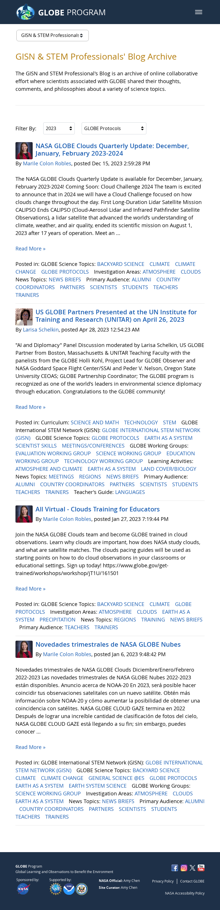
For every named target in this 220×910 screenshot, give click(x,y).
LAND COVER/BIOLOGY (169, 468)
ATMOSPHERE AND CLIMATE (49, 468)
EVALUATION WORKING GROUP (53, 453)
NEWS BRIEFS (65, 279)
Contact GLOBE (192, 881)
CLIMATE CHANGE (63, 777)
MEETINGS (62, 476)
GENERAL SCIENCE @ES (117, 777)
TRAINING (153, 619)
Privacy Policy (163, 881)
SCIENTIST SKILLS (36, 445)
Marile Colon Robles (47, 163)
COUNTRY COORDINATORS (73, 484)
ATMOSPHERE (160, 271)
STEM (170, 422)
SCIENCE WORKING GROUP (129, 453)
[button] (198, 12)
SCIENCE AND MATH (95, 422)
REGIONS (91, 476)
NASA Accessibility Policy (185, 893)
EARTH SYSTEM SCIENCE (98, 785)
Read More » (30, 248)
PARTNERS (73, 287)
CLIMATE (160, 263)
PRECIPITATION (58, 619)
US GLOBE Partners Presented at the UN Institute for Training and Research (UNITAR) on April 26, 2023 (116, 316)
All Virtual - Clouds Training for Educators (98, 509)
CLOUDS (191, 271)
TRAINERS (27, 294)
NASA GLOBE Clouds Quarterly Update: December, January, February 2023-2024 (112, 150)
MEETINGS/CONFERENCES (94, 445)
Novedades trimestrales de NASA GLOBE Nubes (108, 644)
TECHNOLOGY (141, 422)
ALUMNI (142, 279)
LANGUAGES (130, 492)
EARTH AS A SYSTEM (169, 437)
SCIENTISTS (104, 287)
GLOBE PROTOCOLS (65, 271)
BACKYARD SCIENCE (121, 263)
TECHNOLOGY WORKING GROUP (104, 461)
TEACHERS (166, 287)
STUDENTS (136, 287)
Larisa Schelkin (41, 329)
